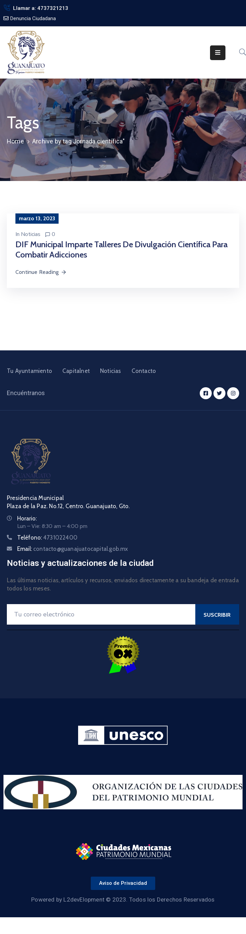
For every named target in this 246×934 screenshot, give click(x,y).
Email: (72, 548)
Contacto (144, 370)
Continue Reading (41, 272)
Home (15, 141)
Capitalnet (76, 370)
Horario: (27, 518)
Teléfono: (47, 537)
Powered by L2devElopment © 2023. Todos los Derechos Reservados (122, 899)
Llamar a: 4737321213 (40, 8)
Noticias (30, 234)
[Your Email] (101, 614)
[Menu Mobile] (217, 52)
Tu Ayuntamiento (29, 370)
